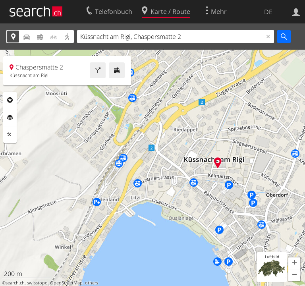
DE (268, 12)
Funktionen (10, 134)
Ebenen (10, 117)
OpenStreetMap (66, 283)
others (91, 283)
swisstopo (37, 283)
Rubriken (10, 100)
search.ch (15, 283)
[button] (294, 263)
